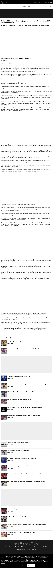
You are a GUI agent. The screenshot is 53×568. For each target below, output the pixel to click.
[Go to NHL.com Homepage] (2, 2)
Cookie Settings (41, 559)
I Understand (31, 565)
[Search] (6, 2)
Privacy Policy (10, 559)
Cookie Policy (19, 559)
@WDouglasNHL (15, 58)
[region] (26, 561)
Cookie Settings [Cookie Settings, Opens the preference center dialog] (21, 565)
